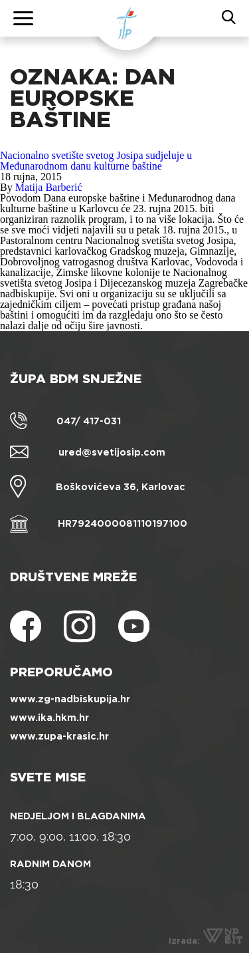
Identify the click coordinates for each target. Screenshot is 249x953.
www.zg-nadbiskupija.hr (70, 699)
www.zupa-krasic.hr (59, 736)
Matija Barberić (48, 187)
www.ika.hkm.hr (49, 717)
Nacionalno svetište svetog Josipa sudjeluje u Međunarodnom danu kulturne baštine (96, 161)
